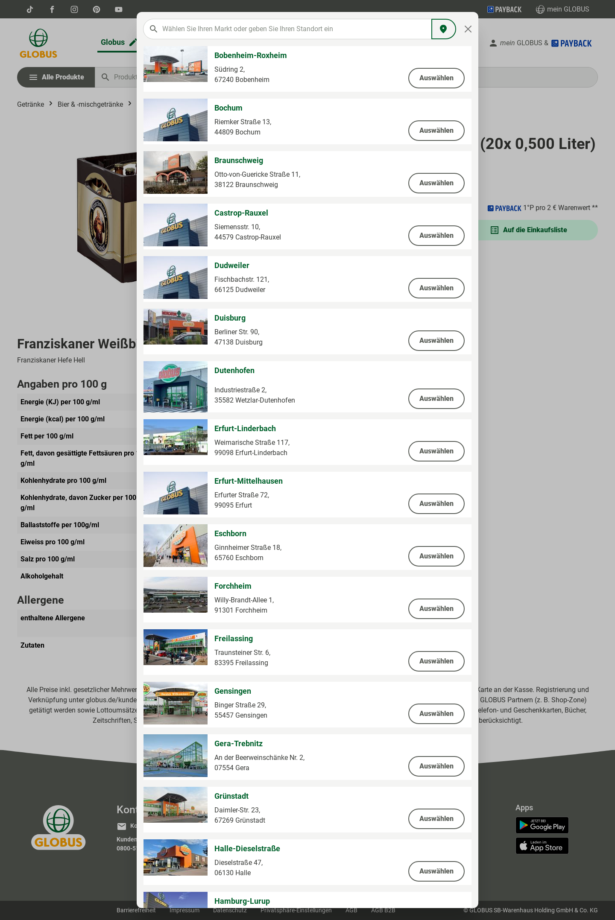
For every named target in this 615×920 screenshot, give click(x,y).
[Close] (468, 29)
